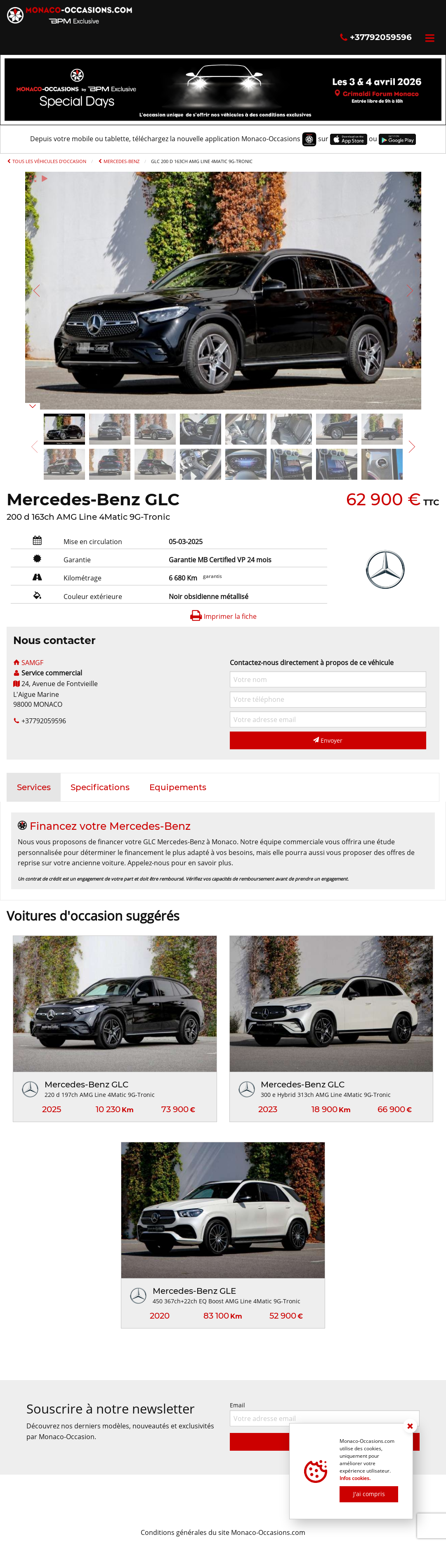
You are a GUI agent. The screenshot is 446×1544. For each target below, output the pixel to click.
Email (325, 1413)
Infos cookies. (355, 1478)
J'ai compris (369, 1494)
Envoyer (327, 740)
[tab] (34, 787)
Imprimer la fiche (223, 616)
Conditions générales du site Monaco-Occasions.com (223, 1532)
